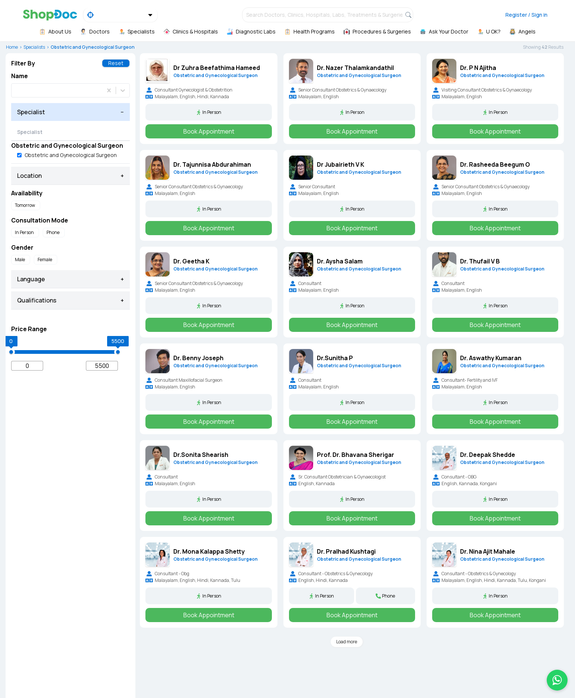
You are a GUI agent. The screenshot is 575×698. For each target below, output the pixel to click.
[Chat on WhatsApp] (557, 680)
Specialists (34, 47)
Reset (115, 63)
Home (12, 47)
